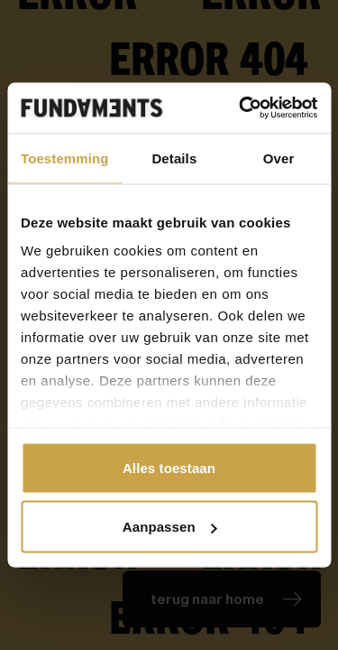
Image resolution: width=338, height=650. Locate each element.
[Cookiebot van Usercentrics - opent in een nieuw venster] (240, 108)
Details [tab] (173, 157)
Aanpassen (170, 526)
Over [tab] (279, 157)
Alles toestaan (169, 467)
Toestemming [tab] (65, 157)
